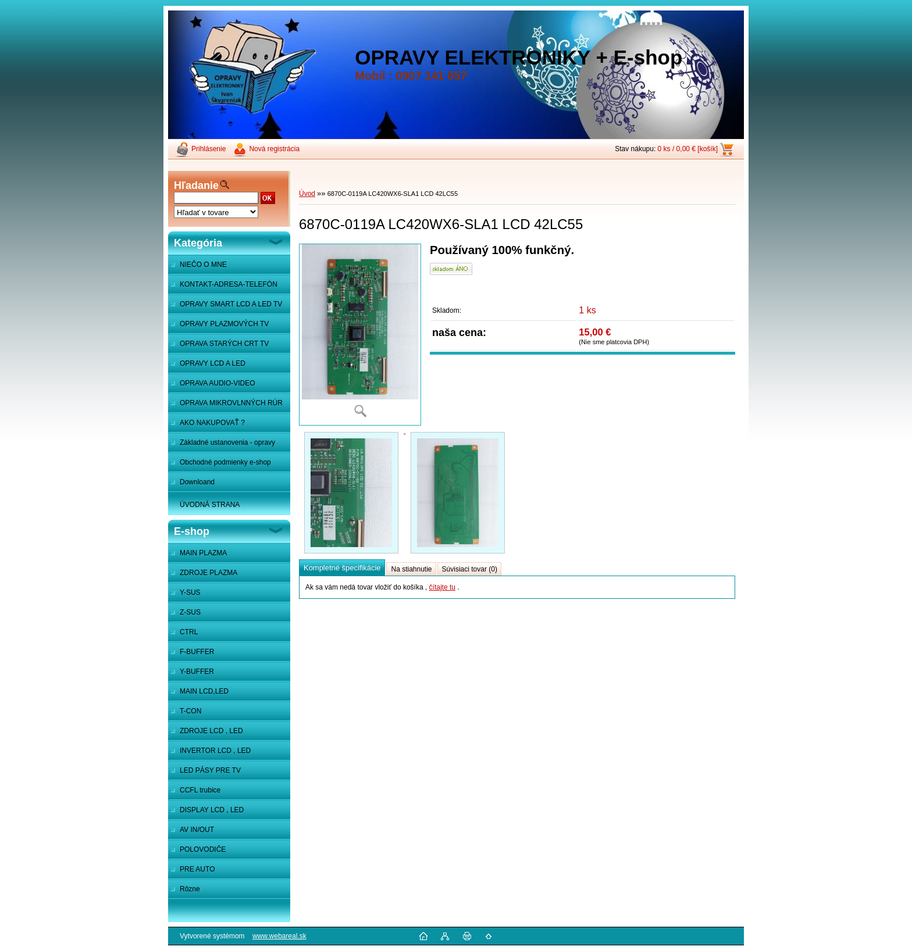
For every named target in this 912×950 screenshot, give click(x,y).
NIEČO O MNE (203, 264)
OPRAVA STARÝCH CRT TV (224, 344)
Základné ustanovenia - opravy (227, 442)
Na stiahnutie (411, 569)
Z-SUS (190, 612)
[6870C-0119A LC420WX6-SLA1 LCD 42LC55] (360, 334)
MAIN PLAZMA (203, 553)
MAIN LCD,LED (204, 691)
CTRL (189, 632)
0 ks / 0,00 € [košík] (688, 149)
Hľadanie (196, 185)
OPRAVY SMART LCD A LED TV (231, 304)
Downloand (197, 482)
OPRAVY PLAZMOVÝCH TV (224, 324)
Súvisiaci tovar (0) (469, 569)
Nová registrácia (274, 149)
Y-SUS (190, 592)
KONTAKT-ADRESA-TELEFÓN (228, 284)
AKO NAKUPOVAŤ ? (212, 423)
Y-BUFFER (197, 671)
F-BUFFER (197, 652)
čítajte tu (442, 587)
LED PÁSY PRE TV (210, 770)
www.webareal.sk (279, 936)
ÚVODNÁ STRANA (210, 505)
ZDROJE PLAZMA (208, 573)
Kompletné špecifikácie (342, 567)
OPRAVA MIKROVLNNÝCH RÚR (231, 403)
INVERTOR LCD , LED (215, 751)
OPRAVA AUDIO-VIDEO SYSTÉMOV (211, 386)
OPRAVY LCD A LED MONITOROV (206, 366)
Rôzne (190, 889)
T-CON (190, 711)
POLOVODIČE (203, 849)
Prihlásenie (208, 149)
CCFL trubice (200, 790)
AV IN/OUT (197, 830)
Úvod (307, 194)
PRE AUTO (197, 869)
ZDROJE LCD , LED (211, 731)
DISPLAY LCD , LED (212, 810)
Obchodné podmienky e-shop (225, 462)
